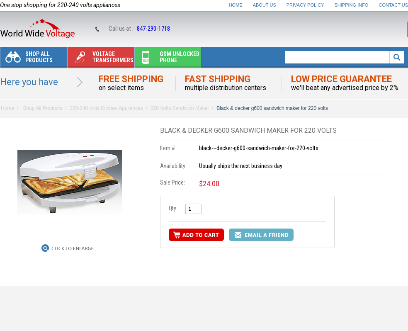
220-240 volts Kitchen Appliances (106, 108)
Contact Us (393, 4)
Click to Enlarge (72, 248)
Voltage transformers (101, 59)
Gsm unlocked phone (167, 59)
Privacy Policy (305, 4)
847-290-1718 (153, 28)
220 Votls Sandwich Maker (180, 108)
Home (236, 4)
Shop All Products (26, 59)
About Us (264, 4)
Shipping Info (352, 4)
